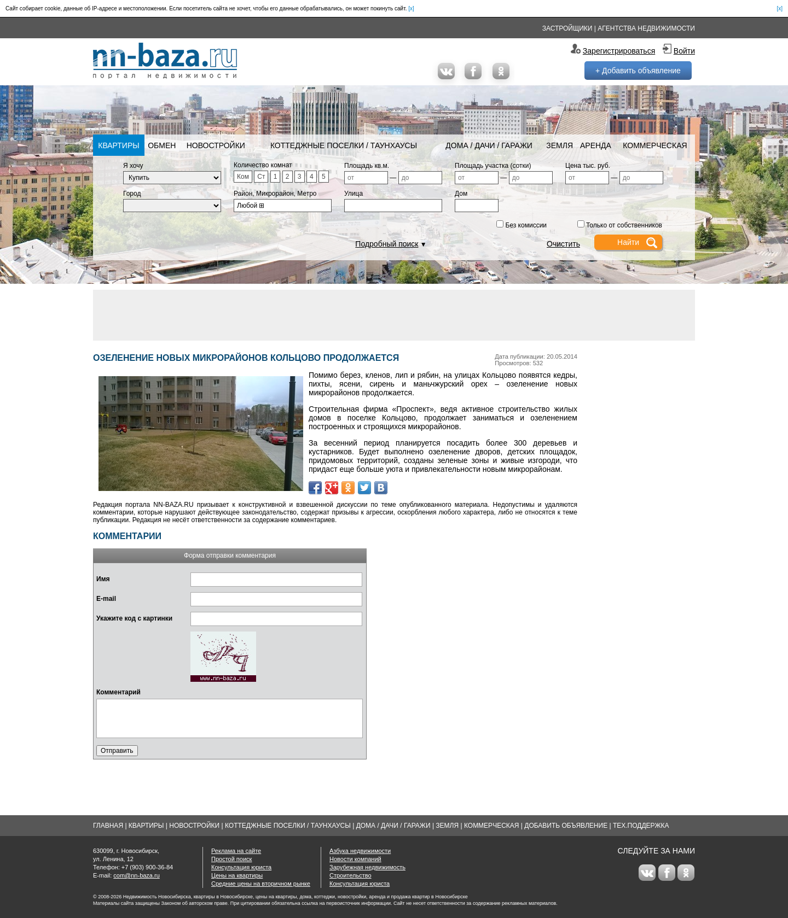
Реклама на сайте (236, 850)
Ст (261, 176)
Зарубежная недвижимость (367, 867)
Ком (243, 176)
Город (132, 193)
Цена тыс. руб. (587, 165)
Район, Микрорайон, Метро (275, 193)
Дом (461, 193)
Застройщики (567, 28)
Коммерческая (655, 145)
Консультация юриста (241, 867)
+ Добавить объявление (638, 70)
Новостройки (216, 145)
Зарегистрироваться (619, 50)
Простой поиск (231, 859)
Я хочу (133, 165)
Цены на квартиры (237, 875)
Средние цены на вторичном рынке (260, 883)
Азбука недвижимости (360, 850)
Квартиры (118, 145)
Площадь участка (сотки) (493, 165)
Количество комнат (263, 165)
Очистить (563, 243)
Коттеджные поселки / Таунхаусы (343, 145)
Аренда (595, 145)
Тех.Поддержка (641, 825)
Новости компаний (355, 859)
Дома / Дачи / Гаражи (488, 145)
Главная (108, 825)
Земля (559, 145)
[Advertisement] (394, 314)
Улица (353, 193)
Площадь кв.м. (366, 165)
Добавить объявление (565, 825)
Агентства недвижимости (646, 28)
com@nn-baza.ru (136, 875)
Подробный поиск (386, 243)
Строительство (350, 875)
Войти (684, 50)
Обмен (162, 145)
